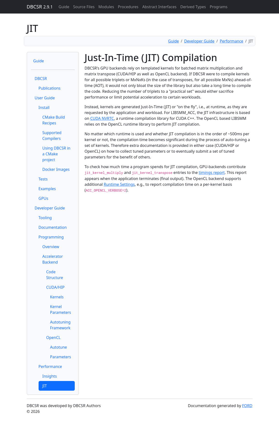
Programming (51, 237)
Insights (49, 376)
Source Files (84, 6)
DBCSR (40, 6)
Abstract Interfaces (159, 6)
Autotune (58, 347)
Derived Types (193, 6)
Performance (231, 41)
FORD (247, 405)
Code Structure (54, 274)
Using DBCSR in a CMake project (56, 153)
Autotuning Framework (60, 325)
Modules (106, 6)
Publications (50, 88)
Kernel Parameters (60, 309)
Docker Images (56, 169)
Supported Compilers (51, 135)
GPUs (43, 198)
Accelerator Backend (52, 259)
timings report (212, 172)
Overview (50, 246)
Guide (64, 6)
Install (44, 107)
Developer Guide (199, 41)
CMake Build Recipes (53, 120)
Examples (47, 188)
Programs (218, 6)
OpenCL (53, 337)
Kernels (57, 297)
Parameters (60, 356)
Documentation (53, 227)
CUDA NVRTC (102, 118)
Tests (43, 179)
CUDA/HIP (55, 287)
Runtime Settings (119, 184)
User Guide (45, 98)
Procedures (128, 6)
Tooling (45, 217)
